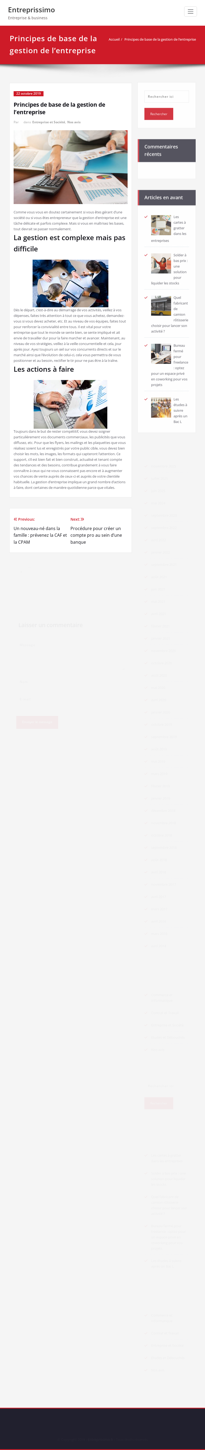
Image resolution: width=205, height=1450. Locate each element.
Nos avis (74, 122)
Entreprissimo (31, 9)
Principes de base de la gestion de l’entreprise (162, 39)
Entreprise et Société (48, 122)
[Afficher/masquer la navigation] (190, 11)
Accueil (116, 39)
